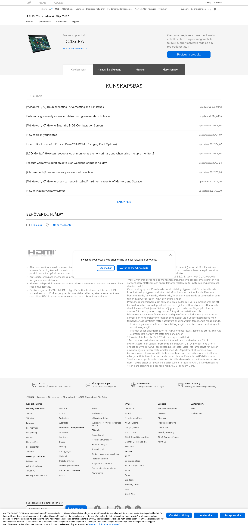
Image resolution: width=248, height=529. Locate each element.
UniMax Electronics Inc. (136, 442)
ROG (127, 470)
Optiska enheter (66, 461)
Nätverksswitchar (100, 418)
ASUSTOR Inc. (132, 423)
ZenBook (129, 480)
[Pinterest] (128, 508)
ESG (193, 408)
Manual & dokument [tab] (109, 69)
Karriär (128, 413)
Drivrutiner (163, 427)
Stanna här (106, 268)
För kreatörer (32, 442)
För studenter (32, 447)
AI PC (127, 456)
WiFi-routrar (97, 413)
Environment (197, 413)
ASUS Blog (130, 494)
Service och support (167, 408)
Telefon (29, 413)
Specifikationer (44, 21)
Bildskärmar (31, 461)
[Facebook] (97, 508)
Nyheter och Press (133, 418)
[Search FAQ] (124, 96)
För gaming (31, 432)
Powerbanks (97, 473)
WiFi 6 (94, 408)
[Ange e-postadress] (45, 508)
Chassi (62, 442)
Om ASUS (129, 408)
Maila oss (36, 225)
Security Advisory (166, 432)
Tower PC (30, 471)
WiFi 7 (62, 475)
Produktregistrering (167, 423)
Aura (127, 489)
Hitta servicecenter (61, 225)
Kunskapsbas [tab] (78, 69)
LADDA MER (124, 202)
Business (218, 2)
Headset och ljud (99, 444)
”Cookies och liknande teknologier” (104, 524)
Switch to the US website (133, 268)
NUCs (62, 413)
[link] (31, 9)
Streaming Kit (98, 449)
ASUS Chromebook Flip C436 (47, 16)
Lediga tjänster (132, 427)
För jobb (30, 437)
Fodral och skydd (100, 459)
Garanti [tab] (140, 69)
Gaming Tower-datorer (37, 475)
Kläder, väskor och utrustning (105, 454)
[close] (170, 254)
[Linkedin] (138, 508)
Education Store (132, 461)
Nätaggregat (65, 451)
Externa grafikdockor (69, 465)
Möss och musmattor (102, 440)
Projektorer (64, 418)
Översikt (29, 21)
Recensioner (61, 21)
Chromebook (69, 397)
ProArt (128, 475)
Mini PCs (63, 408)
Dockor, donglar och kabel (104, 468)
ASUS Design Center (134, 465)
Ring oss (162, 418)
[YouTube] (118, 508)
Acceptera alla (232, 515)
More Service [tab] (170, 69)
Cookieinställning (179, 515)
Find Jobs (129, 446)
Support (75, 21)
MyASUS (162, 442)
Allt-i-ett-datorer (34, 466)
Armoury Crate (132, 484)
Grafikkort (64, 437)
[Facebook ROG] (107, 508)
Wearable (63, 423)
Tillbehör (30, 418)
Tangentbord (98, 435)
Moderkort (64, 432)
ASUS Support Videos (168, 437)
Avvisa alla (206, 515)
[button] (207, 2)
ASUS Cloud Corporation (137, 437)
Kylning (62, 447)
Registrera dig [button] (76, 508)
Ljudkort (63, 456)
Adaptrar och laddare (102, 463)
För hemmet (32, 428)
